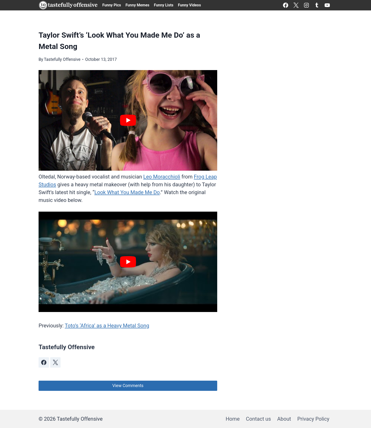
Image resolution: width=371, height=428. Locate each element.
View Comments (128, 385)
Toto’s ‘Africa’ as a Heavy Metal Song (107, 326)
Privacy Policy (313, 419)
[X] (296, 5)
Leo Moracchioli (161, 177)
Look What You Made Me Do (127, 192)
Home (233, 419)
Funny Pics (111, 5)
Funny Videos (189, 5)
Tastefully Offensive (62, 59)
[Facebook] (285, 5)
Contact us (258, 419)
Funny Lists (163, 5)
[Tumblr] (317, 5)
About (284, 419)
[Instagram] (306, 5)
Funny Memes (137, 5)
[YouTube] (327, 5)
